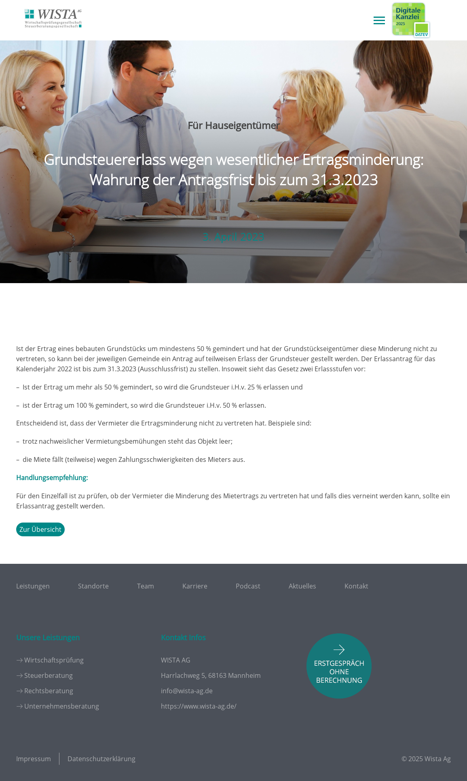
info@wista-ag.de (187, 690)
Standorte (93, 586)
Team (145, 586)
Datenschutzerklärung (101, 758)
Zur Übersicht (40, 529)
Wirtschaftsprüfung (54, 660)
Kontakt (356, 586)
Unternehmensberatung (61, 706)
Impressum (33, 758)
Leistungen (33, 586)
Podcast (248, 586)
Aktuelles (302, 586)
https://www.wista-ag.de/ (199, 706)
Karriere (194, 586)
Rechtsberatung (48, 690)
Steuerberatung (48, 675)
